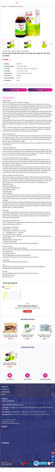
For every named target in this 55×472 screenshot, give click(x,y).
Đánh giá (27, 311)
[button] (3, 44)
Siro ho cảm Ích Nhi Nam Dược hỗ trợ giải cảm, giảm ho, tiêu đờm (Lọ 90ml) (10, 364)
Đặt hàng (40, 90)
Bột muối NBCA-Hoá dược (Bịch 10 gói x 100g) (44, 335)
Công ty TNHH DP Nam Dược (20, 51)
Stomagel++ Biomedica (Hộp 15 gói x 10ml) (27, 335)
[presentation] (4, 331)
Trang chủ (3, 6)
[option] (27, 23)
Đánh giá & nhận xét (10, 283)
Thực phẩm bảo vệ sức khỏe (16, 6)
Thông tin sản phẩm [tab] (8, 97)
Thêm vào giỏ (15, 90)
